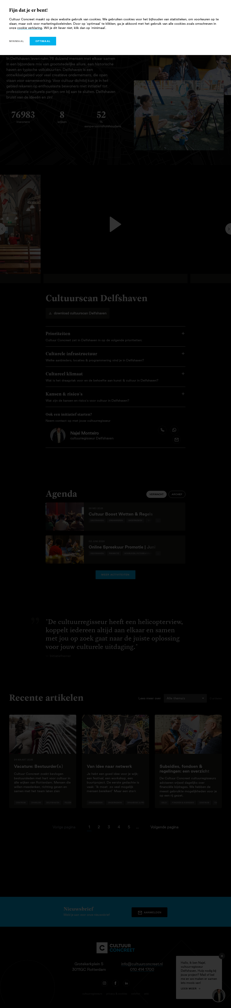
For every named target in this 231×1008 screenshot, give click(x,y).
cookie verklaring (29, 28)
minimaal (16, 41)
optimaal (42, 41)
